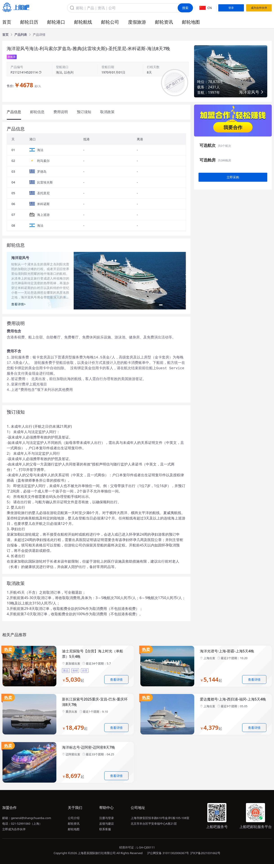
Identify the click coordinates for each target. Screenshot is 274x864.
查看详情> (18, 304)
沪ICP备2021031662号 (205, 853)
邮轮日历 (29, 22)
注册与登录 (106, 818)
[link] (5, 34)
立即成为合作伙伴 (14, 829)
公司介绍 (74, 818)
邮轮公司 (110, 22)
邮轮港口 (56, 22)
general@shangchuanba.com (31, 818)
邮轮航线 (83, 22)
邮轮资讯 (164, 22)
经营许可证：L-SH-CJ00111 (137, 847)
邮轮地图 (191, 22)
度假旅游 (137, 22)
